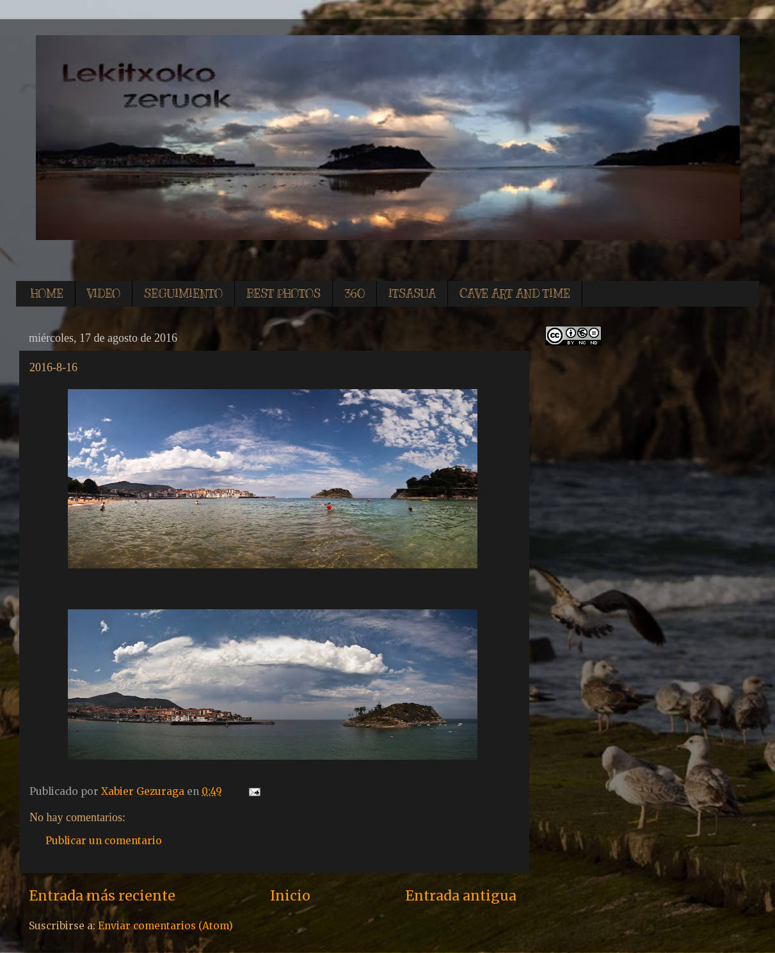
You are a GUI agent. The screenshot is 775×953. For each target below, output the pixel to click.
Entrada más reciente (102, 895)
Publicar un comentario (103, 841)
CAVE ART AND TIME (514, 294)
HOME (47, 294)
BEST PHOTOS (283, 294)
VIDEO (103, 294)
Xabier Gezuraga (144, 791)
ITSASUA (412, 294)
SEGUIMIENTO (183, 294)
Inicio (290, 895)
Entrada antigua (460, 895)
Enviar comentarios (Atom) (165, 926)
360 (354, 294)
